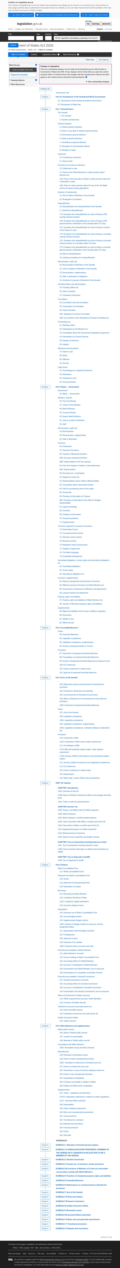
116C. (60, 802)
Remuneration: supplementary (74, 273)
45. (61, 394)
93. (61, 634)
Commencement (69, 1116)
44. (61, 382)
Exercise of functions (70, 450)
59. (61, 466)
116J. (60, 833)
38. (61, 355)
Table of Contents (18, 54)
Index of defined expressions (74, 1108)
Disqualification (64, 203)
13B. (61, 185)
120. (61, 887)
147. (61, 1037)
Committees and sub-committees (75, 302)
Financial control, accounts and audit (79, 946)
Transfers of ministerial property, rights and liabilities (89, 1176)
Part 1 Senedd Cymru (64, 109)
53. (61, 431)
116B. (60, 795)
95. (61, 642)
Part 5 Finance (62, 865)
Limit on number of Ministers (73, 420)
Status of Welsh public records (75, 1033)
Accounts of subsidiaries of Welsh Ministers (80, 965)
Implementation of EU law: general (77, 462)
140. (61, 991)
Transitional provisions (77, 1224)
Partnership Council (70, 529)
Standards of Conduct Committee (77, 314)
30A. (61, 314)
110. (61, 738)
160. (61, 1112)
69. (61, 514)
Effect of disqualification (71, 254)
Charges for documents (71, 514)
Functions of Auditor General (74, 1003)
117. (61, 872)
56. (61, 446)
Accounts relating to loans (73, 905)
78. (61, 552)
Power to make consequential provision (78, 1059)
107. (61, 712)
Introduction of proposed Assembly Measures (80, 653)
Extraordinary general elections (73, 135)
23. (61, 276)
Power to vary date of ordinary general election (79, 131)
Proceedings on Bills (71, 745)
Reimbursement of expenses (74, 833)
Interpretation (68, 1104)
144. (61, 1014)
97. (61, 653)
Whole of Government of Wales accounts (74, 995)
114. (61, 770)
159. (61, 1108)
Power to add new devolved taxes (76, 802)
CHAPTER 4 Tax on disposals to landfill (74, 857)
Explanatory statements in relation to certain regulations (87, 1097)
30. (61, 310)
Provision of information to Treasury (76, 496)
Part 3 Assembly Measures (67, 628)
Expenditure (62, 909)
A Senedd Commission (71, 295)
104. (61, 691)
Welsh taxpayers (69, 814)
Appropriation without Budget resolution (78, 931)
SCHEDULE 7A (61, 1197)
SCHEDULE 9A (61, 1215)
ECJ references (69, 665)
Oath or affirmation (69, 439)
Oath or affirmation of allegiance (74, 276)
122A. (62, 901)
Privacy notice (74, 1254)
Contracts (66, 510)
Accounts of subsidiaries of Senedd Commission (82, 988)
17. (61, 210)
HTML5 (15, 1248)
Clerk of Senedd (68, 291)
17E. (61, 240)
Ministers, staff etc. (65, 398)
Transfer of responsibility (73, 1037)
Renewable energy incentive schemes (79, 1048)
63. (61, 485)
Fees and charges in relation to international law (81, 466)
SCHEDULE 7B (61, 1201)
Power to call (67, 352)
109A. (62, 728)
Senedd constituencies (70, 120)
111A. (62, 749)
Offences (65, 359)
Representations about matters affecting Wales (80, 481)
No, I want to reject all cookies (96, 15)
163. (61, 1124)
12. (61, 168)
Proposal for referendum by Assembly (78, 691)
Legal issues (63, 367)
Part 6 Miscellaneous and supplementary (73, 1026)
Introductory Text (62, 93)
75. (61, 541)
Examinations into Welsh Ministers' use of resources (83, 969)
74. (61, 537)
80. (61, 566)
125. (61, 916)
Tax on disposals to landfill (73, 860)
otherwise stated (81, 1259)
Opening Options (17, 80)
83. (61, 581)
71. (61, 522)
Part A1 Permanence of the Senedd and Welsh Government (80, 97)
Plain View (90, 60)
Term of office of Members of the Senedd (78, 195)
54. (61, 435)
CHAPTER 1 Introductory (68, 788)
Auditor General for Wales (68, 1018)
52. (61, 424)
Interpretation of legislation (73, 1078)
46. (61, 401)
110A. (62, 742)
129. (61, 938)
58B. (61, 462)
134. (61, 965)
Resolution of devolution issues (75, 1055)
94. (61, 638)
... (58, 681)
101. (61, 669)
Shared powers (70, 469)
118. (61, 879)
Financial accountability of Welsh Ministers (74, 950)
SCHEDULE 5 (61, 1180)
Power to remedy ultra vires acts (76, 1066)
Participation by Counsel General (75, 337)
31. (61, 325)
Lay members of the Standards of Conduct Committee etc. (86, 318)
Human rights (67, 570)
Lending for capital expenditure (77, 901)
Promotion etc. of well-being (73, 473)
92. (61, 623)
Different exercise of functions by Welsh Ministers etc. (83, 585)
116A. (60, 791)
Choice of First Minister (71, 405)
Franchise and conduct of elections (71, 165)
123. (61, 905)
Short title (67, 1135)
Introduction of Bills (70, 738)
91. (61, 619)
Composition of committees (73, 306)
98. (61, 657)
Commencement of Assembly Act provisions (80, 695)
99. (61, 661)
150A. (62, 1063)
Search (13, 45)
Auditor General (69, 1021)
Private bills (66, 492)
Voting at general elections (71, 138)
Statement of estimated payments (76, 883)
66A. (61, 500)
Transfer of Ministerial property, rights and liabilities (82, 604)
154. (61, 1078)
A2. (59, 105)
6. (60, 138)
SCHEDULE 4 (61, 1176)
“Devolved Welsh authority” (75, 1101)
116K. (60, 837)
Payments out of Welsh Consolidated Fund (80, 913)
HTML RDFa (56, 1248)
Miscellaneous (63, 1052)
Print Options (104, 60)
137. (61, 980)
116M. (60, 849)
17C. (61, 227)
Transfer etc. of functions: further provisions (85, 1164)
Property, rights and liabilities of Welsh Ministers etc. (82, 600)
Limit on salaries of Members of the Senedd (79, 269)
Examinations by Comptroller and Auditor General (82, 973)
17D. (61, 234)
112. (61, 762)
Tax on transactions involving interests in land (80, 845)
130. (61, 942)
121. (61, 894)
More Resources (69, 54)
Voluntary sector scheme (72, 537)
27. (61, 295)
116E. (60, 814)
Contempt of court (69, 378)
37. (61, 352)
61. (61, 477)
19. (61, 258)
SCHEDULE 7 (61, 1192)
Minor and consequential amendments (78, 1112)
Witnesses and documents (68, 348)
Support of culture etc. (71, 477)
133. (61, 961)
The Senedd (62, 113)
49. (61, 412)
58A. (61, 458)
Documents (66, 615)
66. (61, 496)
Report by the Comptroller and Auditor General (81, 837)
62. (61, 481)
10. (61, 157)
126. (61, 920)
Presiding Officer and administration (72, 284)
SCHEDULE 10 (61, 1219)
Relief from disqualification (72, 210)
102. (61, 673)
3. (60, 127)
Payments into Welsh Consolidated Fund (74, 875)
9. (60, 150)
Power (60, 631)
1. (60, 116)
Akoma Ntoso (44, 1248)
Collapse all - (45, 89)
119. (61, 883)
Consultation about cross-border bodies (77, 485)
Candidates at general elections (73, 142)
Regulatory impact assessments (74, 545)
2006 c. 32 (32, 50)
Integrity (65, 344)
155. (61, 1082)
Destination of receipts (72, 887)
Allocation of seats (68, 150)
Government (63, 390)
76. (61, 545)
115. (61, 774)
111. (61, 745)
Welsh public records (66, 1029)
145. (61, 1021)
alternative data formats (48, 1244)
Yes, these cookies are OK (22, 15)
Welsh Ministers (68, 409)
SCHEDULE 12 (61, 1228)
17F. (61, 247)
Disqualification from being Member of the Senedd (82, 206)
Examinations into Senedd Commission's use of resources (86, 991)
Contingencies (69, 935)
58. (61, 454)
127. (61, 931)
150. (61, 1059)
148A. (62, 1048)
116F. (60, 818)
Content (34, 54)
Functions (61, 443)
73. (61, 533)
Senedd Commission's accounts (75, 980)
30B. (61, 318)
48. (61, 409)
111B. (62, 756)
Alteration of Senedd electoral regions (82, 1145)
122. (61, 898)
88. (61, 604)
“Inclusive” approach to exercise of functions (75, 526)
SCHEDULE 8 (61, 1206)
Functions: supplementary (68, 578)
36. (61, 344)
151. (61, 1066)
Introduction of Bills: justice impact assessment (83, 742)
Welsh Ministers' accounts (73, 953)
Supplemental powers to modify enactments (79, 829)
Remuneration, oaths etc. (68, 261)
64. (61, 489)
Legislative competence (71, 638)
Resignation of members (72, 199)
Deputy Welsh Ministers (71, 416)
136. (61, 973)
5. (60, 135)
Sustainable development (72, 556)
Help (24, 1254)
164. (61, 1128)
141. (61, 999)
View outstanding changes (97, 82)
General (65, 363)
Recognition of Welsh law (71, 105)
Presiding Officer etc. (70, 287)
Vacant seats (67, 161)
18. (61, 254)
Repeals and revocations (73, 1124)
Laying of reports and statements (75, 593)
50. (61, 416)
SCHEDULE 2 (61, 1160)
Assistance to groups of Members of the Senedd (81, 280)
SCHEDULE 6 (61, 1185)
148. (61, 1040)
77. (61, 549)
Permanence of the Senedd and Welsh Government (81, 101)
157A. (62, 1101)
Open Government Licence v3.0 (51, 1259)
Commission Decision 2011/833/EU (75, 1262)
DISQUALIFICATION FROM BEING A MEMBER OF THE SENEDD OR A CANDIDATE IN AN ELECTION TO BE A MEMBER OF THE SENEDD (82, 1153)
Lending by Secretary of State (75, 898)
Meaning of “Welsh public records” (76, 1040)
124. (61, 913)
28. (61, 302)
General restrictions (76, 1201)
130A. (62, 946)
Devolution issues (74, 1210)
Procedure (62, 650)
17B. (61, 221)
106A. (62, 705)
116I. (60, 829)
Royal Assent (68, 774)
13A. (61, 179)
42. (61, 374)
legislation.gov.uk (25, 23)
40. (61, 363)
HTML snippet (24, 1248)
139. (61, 988)
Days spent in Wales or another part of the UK (81, 825)
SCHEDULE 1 (61, 1145)
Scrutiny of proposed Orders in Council (77, 646)
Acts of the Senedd (70, 712)
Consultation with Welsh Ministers (71, 1044)
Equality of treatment (70, 340)
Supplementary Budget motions (75, 920)
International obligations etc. (73, 574)
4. (60, 131)
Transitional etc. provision (73, 1120)
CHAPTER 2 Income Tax (67, 807)
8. (60, 146)
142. (61, 1003)
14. (61, 195)
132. (61, 957)
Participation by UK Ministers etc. (75, 329)
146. (61, 1033)
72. (61, 529)
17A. (61, 214)
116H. (60, 825)
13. (61, 172)
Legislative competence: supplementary (77, 642)
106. (61, 699)
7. (60, 142)
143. (61, 1010)
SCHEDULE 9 (61, 1210)
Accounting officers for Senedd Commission (80, 984)
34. (61, 337)
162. (61, 1120)
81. (61, 570)
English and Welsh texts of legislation (78, 1086)
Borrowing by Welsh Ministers (75, 894)
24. (61, 280)
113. (61, 766)
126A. (62, 924)
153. (61, 1074)
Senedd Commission (75, 1160)
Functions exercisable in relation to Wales (79, 1082)
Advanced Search (105, 41)
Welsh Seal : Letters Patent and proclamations (81, 778)
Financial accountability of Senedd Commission (76, 977)
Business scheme (69, 541)
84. (61, 585)
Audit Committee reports (72, 1010)
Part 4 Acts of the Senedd (66, 678)
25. (61, 287)
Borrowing (62, 891)
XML (36, 1248)
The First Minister (69, 401)
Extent (65, 1131)
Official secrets (68, 623)
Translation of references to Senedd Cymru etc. (83, 1063)
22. (61, 273)
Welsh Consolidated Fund (68, 868)
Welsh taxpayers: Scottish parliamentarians (79, 818)
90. (61, 615)
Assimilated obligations (71, 566)
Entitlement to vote (69, 168)
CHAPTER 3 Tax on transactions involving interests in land (82, 842)
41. (61, 370)
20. (61, 265)
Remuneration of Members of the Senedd (78, 265)
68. (61, 510)
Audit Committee (68, 310)
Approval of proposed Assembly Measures (80, 673)
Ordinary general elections (71, 127)
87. (61, 600)
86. (61, 593)
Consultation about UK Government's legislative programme (85, 333)
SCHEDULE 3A (61, 1169)
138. (61, 984)
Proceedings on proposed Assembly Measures (80, 657)
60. (61, 473)
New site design (14, 1254)
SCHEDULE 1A (61, 1149)
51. (61, 420)
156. (61, 1086)
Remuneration (68, 431)
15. (61, 199)
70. (61, 518)
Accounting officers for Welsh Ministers (78, 961)
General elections (65, 124)
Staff (64, 424)
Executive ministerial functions (75, 458)
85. (61, 589)
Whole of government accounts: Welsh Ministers (82, 999)
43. (61, 378)
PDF (32, 1248)
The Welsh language (70, 552)
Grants (66, 879)
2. (60, 120)
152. (61, 1070)
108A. (62, 720)
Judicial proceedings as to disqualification (78, 258)
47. (61, 405)
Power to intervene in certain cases (77, 669)
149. (61, 1055)
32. (61, 329)
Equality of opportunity (71, 549)
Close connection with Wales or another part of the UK (84, 822)
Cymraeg (108, 29)
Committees (62, 299)
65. (61, 492)
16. (61, 206)
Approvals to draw (70, 938)
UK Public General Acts (17, 50)
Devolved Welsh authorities (79, 1215)
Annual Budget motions (72, 916)
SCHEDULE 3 (61, 1164)
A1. (59, 101)
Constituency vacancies (71, 157)
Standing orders (68, 325)
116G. (60, 822)
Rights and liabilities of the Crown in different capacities (84, 611)
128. (61, 935)
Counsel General (69, 412)
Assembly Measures (70, 634)
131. (61, 953)
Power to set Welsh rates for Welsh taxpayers (81, 810)
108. (61, 716)
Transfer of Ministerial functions (74, 454)
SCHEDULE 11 (61, 1224)
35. (61, 340)
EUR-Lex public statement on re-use (70, 1265)
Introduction (67, 446)
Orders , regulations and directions (76, 1093)
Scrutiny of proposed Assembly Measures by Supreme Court (86, 661)
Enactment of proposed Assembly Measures (82, 705)
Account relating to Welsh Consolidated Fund (81, 957)
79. (61, 556)
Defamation (66, 374)
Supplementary (68, 522)
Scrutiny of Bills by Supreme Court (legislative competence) (86, 762)
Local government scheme (72, 533)
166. (61, 1135)
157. (61, 1093)
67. (61, 507)
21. (61, 269)
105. (61, 695)
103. (61, 684)
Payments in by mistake (72, 942)
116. (61, 778)
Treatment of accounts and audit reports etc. (75, 1007)
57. (61, 450)
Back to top (107, 1237)
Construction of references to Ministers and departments (84, 589)
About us (31, 1254)
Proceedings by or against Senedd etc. (77, 370)
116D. (60, 810)
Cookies (85, 1254)
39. (61, 359)
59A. (61, 469)
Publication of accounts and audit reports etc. (81, 1014)
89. (61, 611)
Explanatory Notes (49, 54)
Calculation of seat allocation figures (75, 146)
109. (61, 724)
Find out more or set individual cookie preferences (58, 15)
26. (61, 291)
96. (61, 646)
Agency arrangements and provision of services (81, 581)
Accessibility (51, 1254)
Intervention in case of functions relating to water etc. (84, 1070)
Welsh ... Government (70, 394)
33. (61, 333)
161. (61, 1116)
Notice (64, 355)
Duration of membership (67, 192)
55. (61, 439)
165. (61, 1131)
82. (61, 574)
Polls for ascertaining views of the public (78, 489)
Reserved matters (75, 1197)
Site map (40, 1254)
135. (61, 969)
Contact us (62, 1254)
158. (61, 1104)
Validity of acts (68, 619)
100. (61, 665)
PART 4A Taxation (63, 783)
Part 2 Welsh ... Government (67, 387)
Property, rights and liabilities (69, 597)
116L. (60, 845)
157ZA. (62, 1097)
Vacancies (62, 154)
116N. (60, 860)
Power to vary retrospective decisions (78, 1074)
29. (61, 306)
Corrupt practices (69, 382)
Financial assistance (70, 518)
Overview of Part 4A (71, 791)
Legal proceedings (69, 507)
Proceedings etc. (64, 322)
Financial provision (70, 1128)
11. (61, 161)
